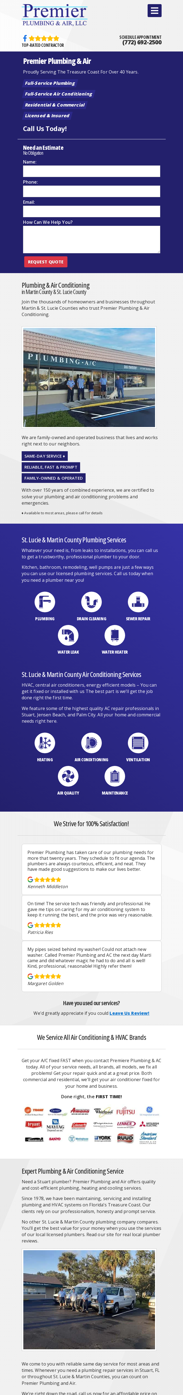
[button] (155, 10)
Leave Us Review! (129, 1013)
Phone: (30, 182)
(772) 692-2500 (142, 42)
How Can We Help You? (48, 222)
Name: (30, 162)
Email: (29, 202)
